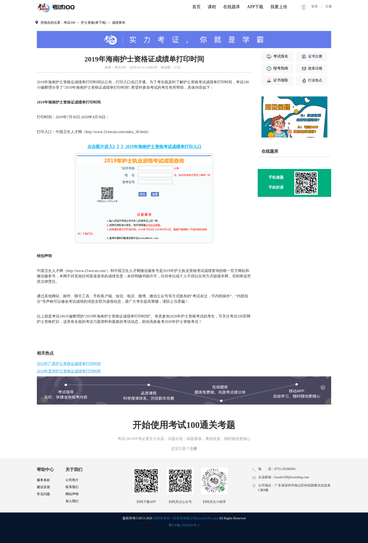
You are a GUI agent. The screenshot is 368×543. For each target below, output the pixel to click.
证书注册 (311, 56)
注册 (327, 6)
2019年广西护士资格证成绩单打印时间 (69, 364)
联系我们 (72, 487)
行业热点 (311, 80)
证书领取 (277, 80)
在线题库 (231, 6)
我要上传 (278, 6)
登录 (316, 6)
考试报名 (277, 56)
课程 (212, 6)
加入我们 (72, 501)
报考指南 (277, 68)
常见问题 (43, 494)
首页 (196, 6)
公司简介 (72, 480)
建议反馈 (43, 487)
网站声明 (72, 494)
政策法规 (311, 68)
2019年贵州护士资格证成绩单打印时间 (69, 371)
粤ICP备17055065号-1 (184, 525)
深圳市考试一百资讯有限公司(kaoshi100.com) (185, 518)
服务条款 (43, 480)
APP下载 (255, 6)
